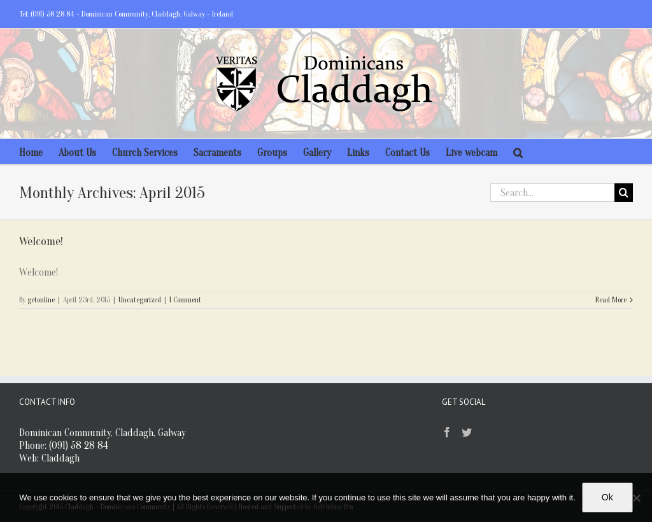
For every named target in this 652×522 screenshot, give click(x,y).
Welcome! (41, 241)
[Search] (518, 151)
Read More (611, 299)
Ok (607, 497)
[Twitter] (467, 432)
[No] (636, 497)
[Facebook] (447, 432)
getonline (41, 299)
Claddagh (60, 458)
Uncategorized (139, 299)
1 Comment (185, 299)
